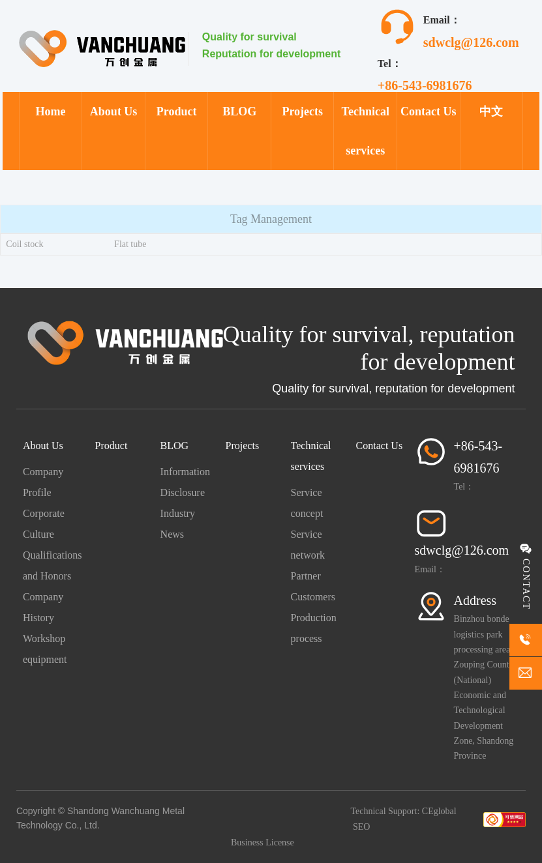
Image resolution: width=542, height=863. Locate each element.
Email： (430, 569)
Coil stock (24, 244)
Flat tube (130, 244)
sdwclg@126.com (471, 42)
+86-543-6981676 (425, 85)
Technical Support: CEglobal (403, 811)
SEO (361, 827)
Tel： (464, 486)
